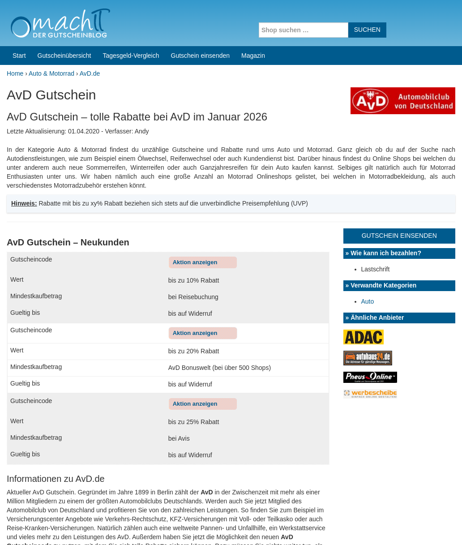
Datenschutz (437, 526)
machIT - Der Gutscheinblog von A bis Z (84, 526)
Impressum (399, 526)
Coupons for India (177, 488)
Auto (367, 171)
